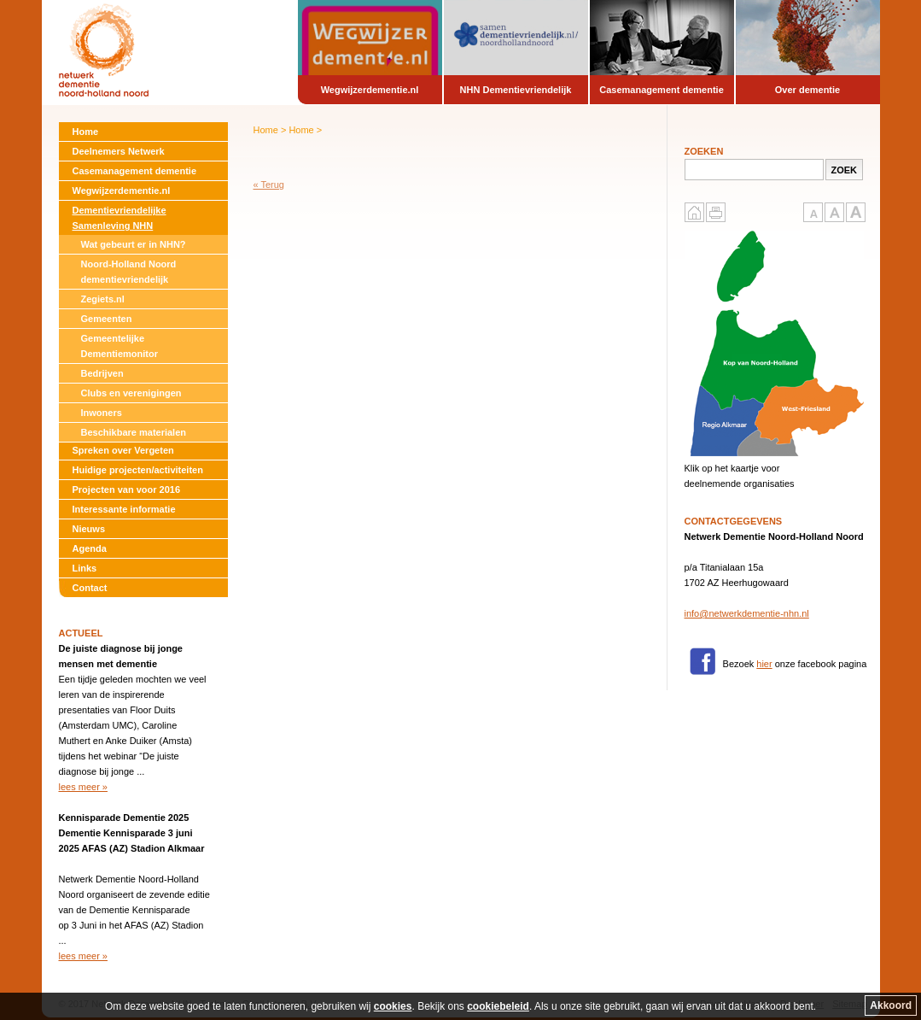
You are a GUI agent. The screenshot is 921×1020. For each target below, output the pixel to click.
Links (85, 568)
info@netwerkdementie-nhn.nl (747, 613)
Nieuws (89, 529)
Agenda (90, 548)
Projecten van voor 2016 (127, 489)
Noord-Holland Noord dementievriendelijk (129, 271)
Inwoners (101, 412)
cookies (393, 1006)
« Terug (269, 184)
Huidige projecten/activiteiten (138, 470)
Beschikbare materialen (134, 432)
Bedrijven (102, 373)
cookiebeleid (498, 1006)
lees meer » (83, 787)
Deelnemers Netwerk (119, 151)
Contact (90, 588)
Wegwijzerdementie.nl (122, 190)
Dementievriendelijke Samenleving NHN (119, 218)
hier (764, 664)
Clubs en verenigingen (131, 393)
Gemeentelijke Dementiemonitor (119, 346)
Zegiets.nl (103, 299)
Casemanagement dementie (135, 171)
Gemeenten (106, 319)
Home (86, 131)
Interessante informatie (124, 509)
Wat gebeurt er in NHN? (133, 244)
